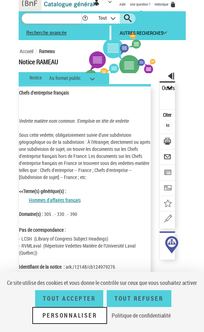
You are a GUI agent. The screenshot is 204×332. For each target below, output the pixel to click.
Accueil (26, 51)
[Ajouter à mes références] (168, 204)
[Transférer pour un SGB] (168, 189)
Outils (168, 88)
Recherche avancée (46, 32)
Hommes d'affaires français (55, 200)
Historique (161, 4)
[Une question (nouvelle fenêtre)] (168, 220)
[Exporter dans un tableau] (168, 173)
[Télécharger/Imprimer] (168, 142)
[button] (85, 18)
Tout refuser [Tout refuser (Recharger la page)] (138, 298)
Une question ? (140, 4)
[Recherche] (51, 18)
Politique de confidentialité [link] (141, 315)
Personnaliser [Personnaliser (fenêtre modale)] (69, 315)
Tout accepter (69, 298)
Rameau (47, 51)
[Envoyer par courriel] (168, 158)
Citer (167, 114)
